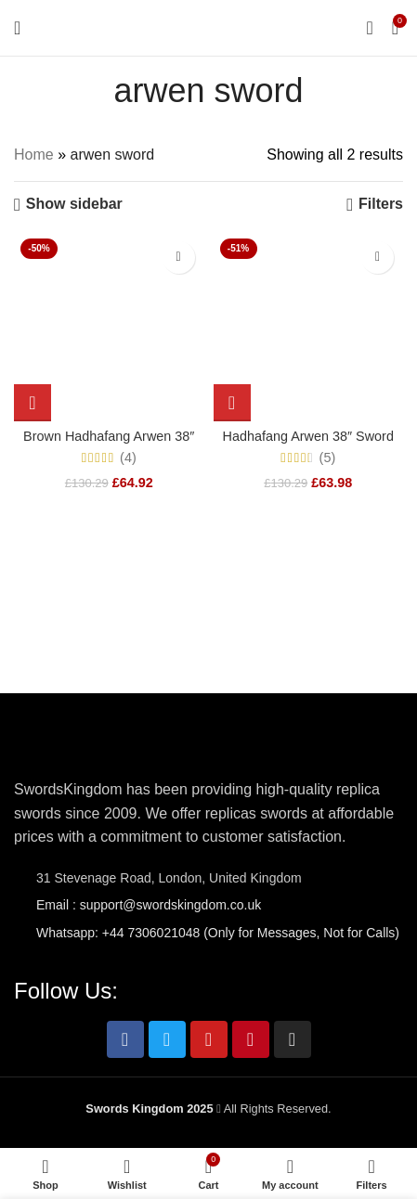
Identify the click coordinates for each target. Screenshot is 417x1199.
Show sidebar (74, 204)
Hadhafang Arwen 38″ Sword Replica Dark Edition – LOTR (308, 444)
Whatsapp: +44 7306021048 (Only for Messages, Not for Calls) (217, 932)
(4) (128, 457)
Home (34, 154)
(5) (327, 457)
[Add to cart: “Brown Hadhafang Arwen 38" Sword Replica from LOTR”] (32, 402)
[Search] (369, 27)
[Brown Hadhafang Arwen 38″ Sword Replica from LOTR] (109, 327)
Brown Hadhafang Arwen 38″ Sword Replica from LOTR (108, 444)
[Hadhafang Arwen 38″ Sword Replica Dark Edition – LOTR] (309, 327)
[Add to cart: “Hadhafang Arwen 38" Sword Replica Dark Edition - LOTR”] (232, 402)
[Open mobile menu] (17, 27)
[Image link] (69, 744)
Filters (380, 204)
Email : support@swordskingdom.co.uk (148, 904)
